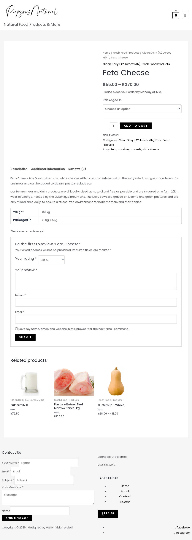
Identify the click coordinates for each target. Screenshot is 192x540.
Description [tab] (19, 168)
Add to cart (136, 125)
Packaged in (112, 100)
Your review (26, 268)
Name (20, 294)
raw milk (136, 149)
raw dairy (124, 149)
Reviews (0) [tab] (77, 168)
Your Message (12, 486)
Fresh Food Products (126, 53)
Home (106, 53)
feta (114, 149)
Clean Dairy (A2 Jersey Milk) (121, 64)
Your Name (10, 461)
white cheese (150, 149)
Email (19, 310)
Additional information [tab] (48, 168)
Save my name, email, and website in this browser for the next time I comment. (73, 327)
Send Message (17, 516)
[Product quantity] (113, 125)
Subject (8, 479)
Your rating (26, 257)
